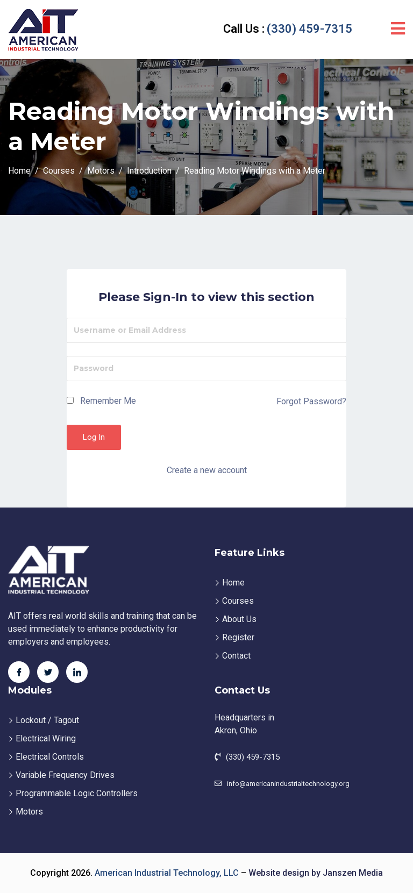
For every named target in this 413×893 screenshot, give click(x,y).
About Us (239, 619)
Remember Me (101, 401)
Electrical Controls (50, 757)
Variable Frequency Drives (65, 775)
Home (233, 582)
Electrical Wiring (46, 738)
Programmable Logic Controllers (77, 793)
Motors (29, 811)
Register (238, 637)
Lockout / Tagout (47, 720)
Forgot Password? (311, 401)
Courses (238, 601)
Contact (236, 656)
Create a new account (207, 470)
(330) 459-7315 (286, 28)
